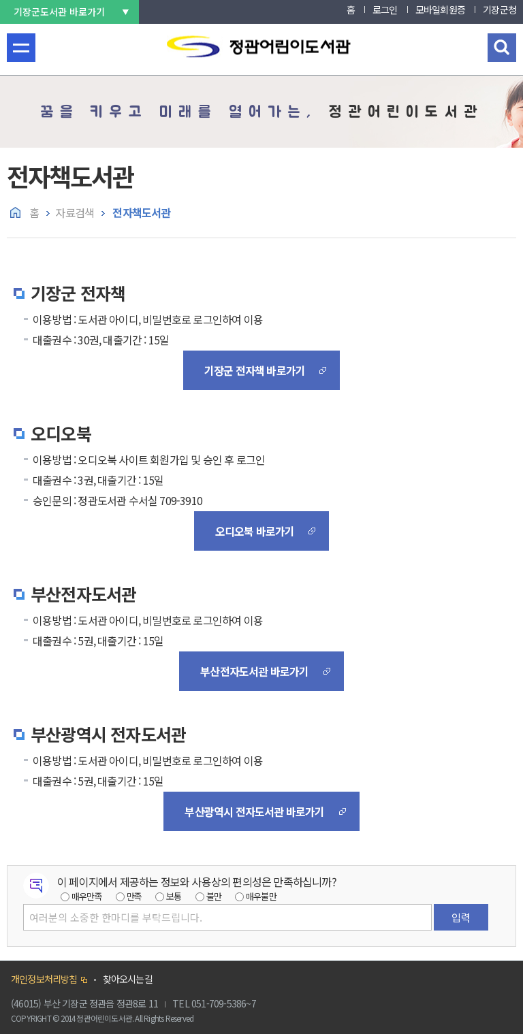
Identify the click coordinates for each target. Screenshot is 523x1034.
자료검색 (74, 212)
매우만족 (87, 896)
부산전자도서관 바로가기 (254, 671)
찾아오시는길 (128, 979)
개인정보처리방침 (44, 979)
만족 (134, 896)
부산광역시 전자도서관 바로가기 (254, 811)
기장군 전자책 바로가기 (254, 370)
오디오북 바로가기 (255, 531)
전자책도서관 (140, 212)
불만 (213, 896)
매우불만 (261, 896)
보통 (173, 896)
